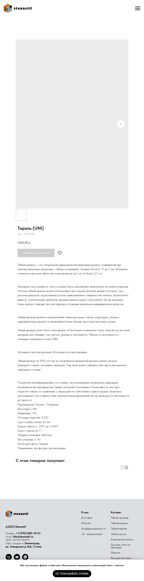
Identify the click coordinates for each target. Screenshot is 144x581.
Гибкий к (115, 528)
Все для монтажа (121, 558)
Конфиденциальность (93, 528)
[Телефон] (9, 559)
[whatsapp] (25, 559)
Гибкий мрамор (120, 517)
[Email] (17, 559)
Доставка (86, 517)
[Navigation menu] (137, 8)
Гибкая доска (118, 534)
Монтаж (86, 523)
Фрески (115, 552)
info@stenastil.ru (23, 536)
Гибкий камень (119, 523)
